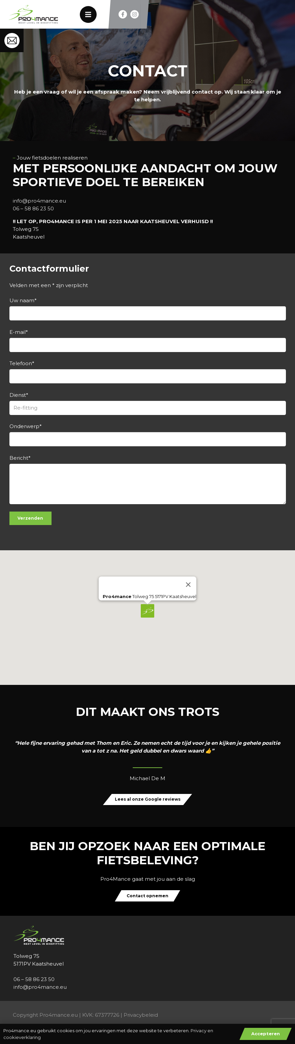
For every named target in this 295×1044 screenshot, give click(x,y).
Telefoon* (147, 371)
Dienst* (147, 403)
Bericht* (147, 479)
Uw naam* (147, 308)
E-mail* (147, 340)
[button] (147, 611)
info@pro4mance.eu (39, 201)
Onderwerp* (147, 434)
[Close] (188, 585)
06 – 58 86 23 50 (33, 208)
